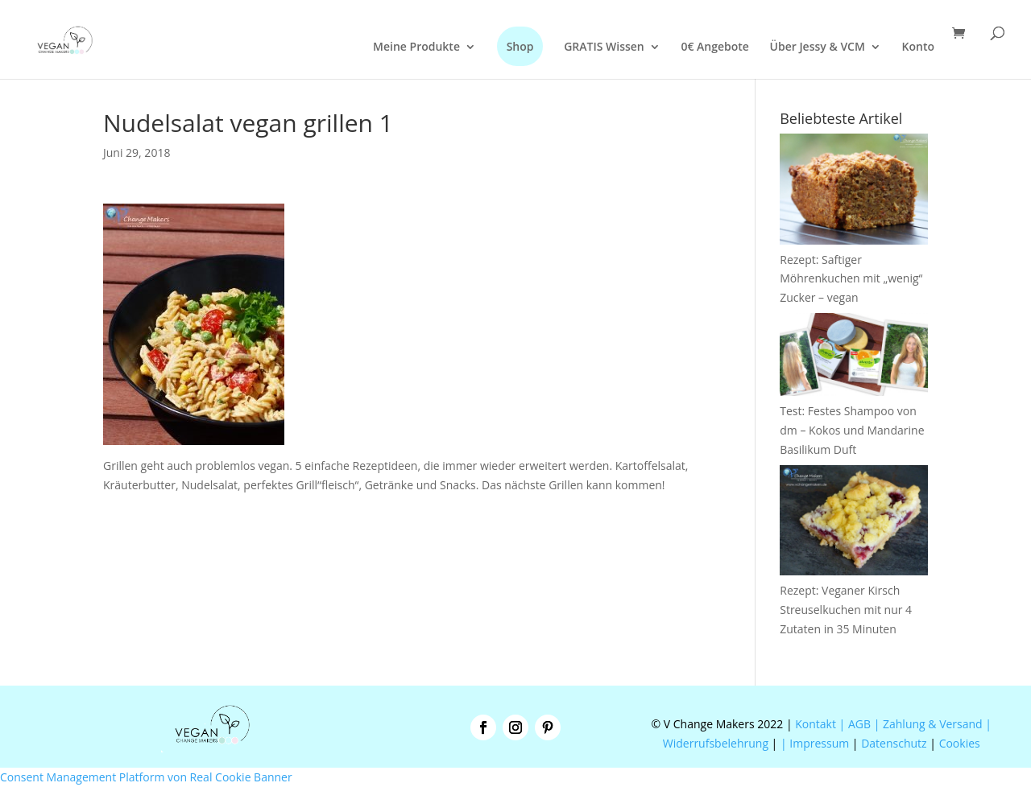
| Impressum (814, 743)
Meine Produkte (416, 47)
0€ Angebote (715, 47)
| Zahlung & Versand (930, 723)
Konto (918, 47)
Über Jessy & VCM (817, 47)
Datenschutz (893, 743)
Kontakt (814, 723)
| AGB (855, 723)
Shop (520, 46)
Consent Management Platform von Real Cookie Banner (146, 777)
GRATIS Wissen (604, 47)
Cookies (959, 743)
